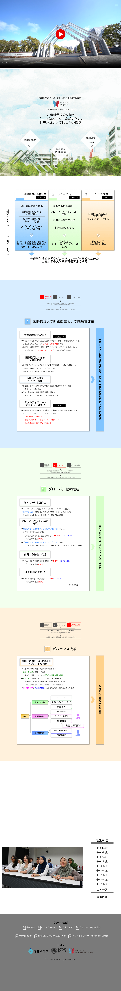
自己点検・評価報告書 (87, 927)
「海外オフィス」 (28, 512)
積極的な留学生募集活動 (32, 529)
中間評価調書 (22, 935)
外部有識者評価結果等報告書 (49, 935)
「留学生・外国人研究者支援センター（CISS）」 (40, 542)
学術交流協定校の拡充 (51, 529)
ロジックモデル (45, 927)
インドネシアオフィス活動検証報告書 (87, 935)
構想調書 (27, 927)
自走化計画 (64, 927)
